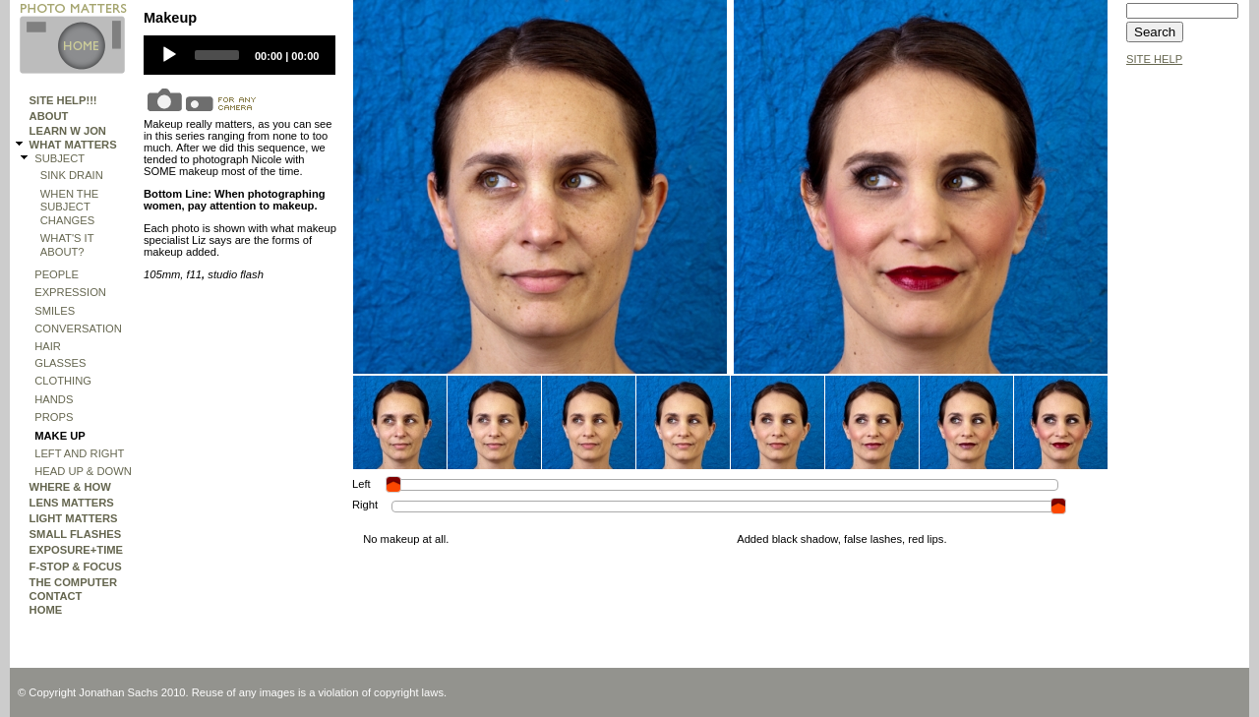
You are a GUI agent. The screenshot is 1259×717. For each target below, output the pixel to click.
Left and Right (79, 453)
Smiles (54, 311)
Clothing (62, 381)
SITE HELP (1154, 59)
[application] (239, 55)
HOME (46, 610)
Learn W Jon (68, 131)
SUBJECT (59, 158)
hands (53, 399)
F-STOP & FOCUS (76, 566)
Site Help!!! (63, 100)
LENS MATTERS (72, 502)
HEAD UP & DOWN (83, 471)
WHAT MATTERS (73, 144)
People (56, 274)
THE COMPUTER (74, 582)
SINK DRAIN (71, 175)
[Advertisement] (1185, 371)
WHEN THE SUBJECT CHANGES (69, 207)
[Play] (169, 55)
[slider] (217, 55)
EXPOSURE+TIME (76, 550)
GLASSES (60, 363)
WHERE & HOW (70, 487)
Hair (47, 346)
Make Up (60, 436)
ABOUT (49, 116)
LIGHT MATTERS (74, 518)
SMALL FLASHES (76, 534)
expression (70, 292)
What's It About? (67, 244)
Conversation (78, 328)
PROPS (53, 417)
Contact (56, 596)
